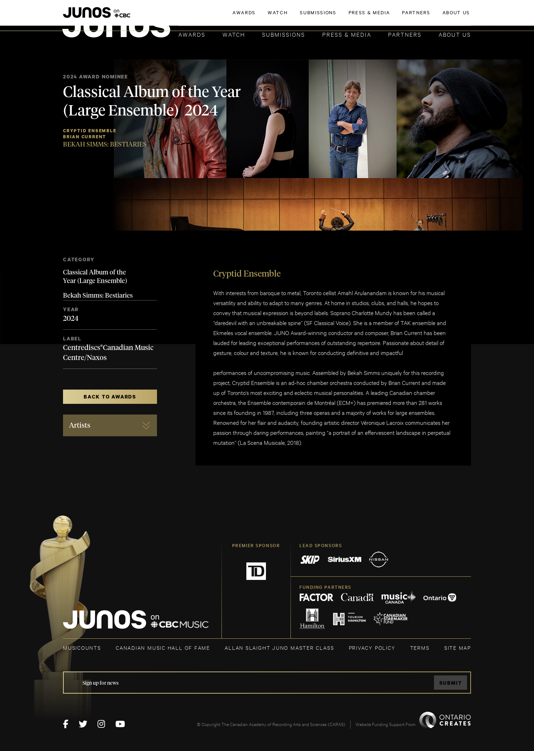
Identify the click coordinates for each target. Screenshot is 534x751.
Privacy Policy (372, 647)
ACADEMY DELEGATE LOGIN (437, 17)
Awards (191, 34)
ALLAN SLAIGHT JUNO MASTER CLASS (279, 647)
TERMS (420, 647)
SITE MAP (457, 647)
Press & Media (346, 34)
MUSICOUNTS (82, 647)
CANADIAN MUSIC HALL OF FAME (163, 647)
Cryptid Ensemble (89, 131)
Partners (405, 34)
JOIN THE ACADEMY (371, 17)
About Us (455, 34)
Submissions (283, 34)
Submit (450, 682)
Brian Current (84, 137)
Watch (233, 34)
